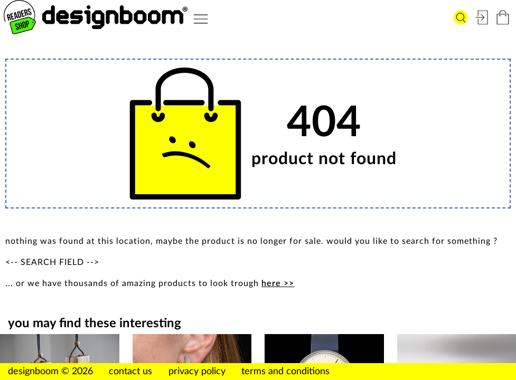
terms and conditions (285, 371)
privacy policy (197, 371)
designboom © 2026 (50, 371)
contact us (130, 371)
